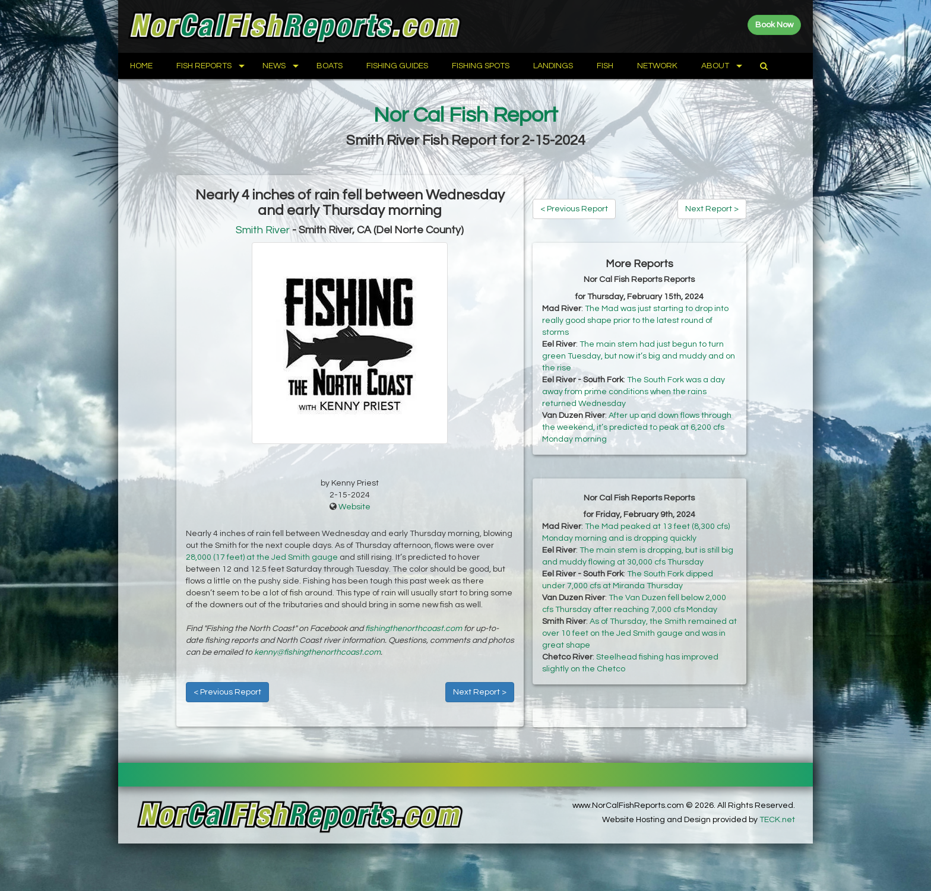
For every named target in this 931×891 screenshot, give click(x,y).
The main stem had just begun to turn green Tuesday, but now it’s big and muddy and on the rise (638, 356)
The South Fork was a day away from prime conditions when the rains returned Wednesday (633, 392)
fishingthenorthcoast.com (413, 628)
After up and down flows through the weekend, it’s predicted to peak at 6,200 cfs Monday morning (637, 427)
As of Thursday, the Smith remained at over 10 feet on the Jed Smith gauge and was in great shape (639, 633)
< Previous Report (227, 692)
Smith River (263, 230)
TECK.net (777, 820)
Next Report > (479, 692)
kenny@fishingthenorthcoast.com (317, 652)
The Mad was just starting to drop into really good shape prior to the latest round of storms (635, 321)
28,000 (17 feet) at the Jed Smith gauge (262, 557)
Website (354, 507)
